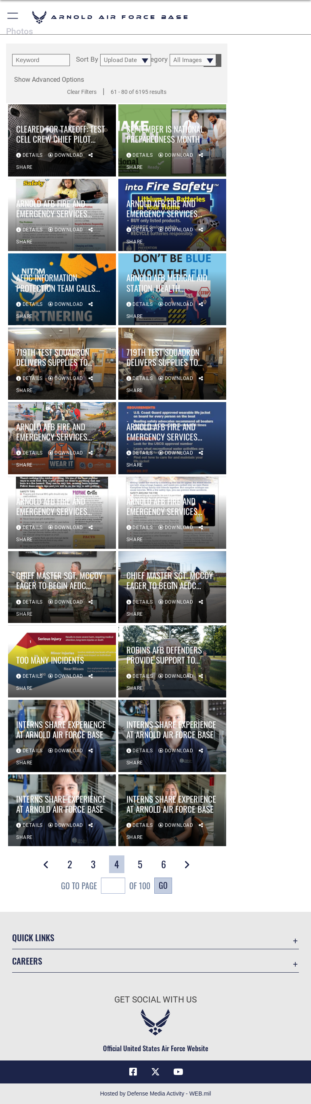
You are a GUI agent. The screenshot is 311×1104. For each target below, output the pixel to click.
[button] (13, 17)
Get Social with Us (155, 999)
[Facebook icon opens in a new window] (133, 1072)
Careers (27, 961)
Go (163, 885)
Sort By (87, 59)
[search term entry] (41, 60)
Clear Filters (82, 92)
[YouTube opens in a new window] (178, 1072)
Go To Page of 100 (105, 887)
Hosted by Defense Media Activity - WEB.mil (155, 1093)
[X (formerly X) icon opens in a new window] (155, 1072)
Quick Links (33, 937)
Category (154, 59)
